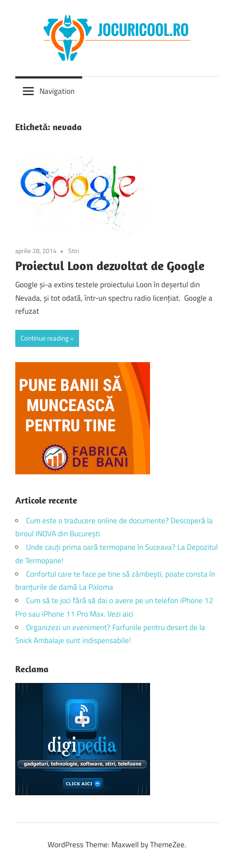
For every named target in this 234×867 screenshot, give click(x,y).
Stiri (73, 250)
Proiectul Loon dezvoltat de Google (109, 265)
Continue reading (45, 338)
